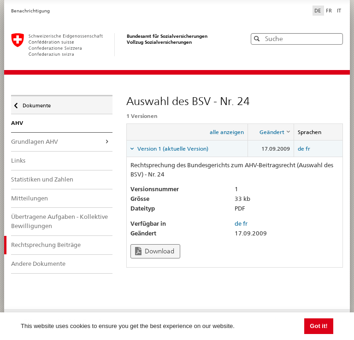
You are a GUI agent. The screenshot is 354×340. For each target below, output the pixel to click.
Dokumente (36, 103)
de (301, 148)
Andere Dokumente (38, 263)
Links (18, 160)
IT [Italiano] (339, 10)
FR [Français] (329, 10)
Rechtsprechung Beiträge (46, 244)
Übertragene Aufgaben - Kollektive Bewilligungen (59, 221)
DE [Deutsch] (318, 10)
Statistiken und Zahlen (42, 179)
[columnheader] (271, 132)
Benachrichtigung (30, 10)
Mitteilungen (29, 198)
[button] (335, 38)
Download (154, 251)
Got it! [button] (318, 325)
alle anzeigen (227, 132)
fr (308, 148)
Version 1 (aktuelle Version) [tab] (172, 148)
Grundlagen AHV (34, 141)
